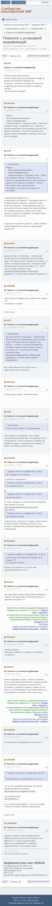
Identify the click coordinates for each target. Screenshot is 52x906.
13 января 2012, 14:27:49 (12, 767)
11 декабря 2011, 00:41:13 (13, 250)
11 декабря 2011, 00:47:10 (13, 293)
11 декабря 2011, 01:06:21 (15, 419)
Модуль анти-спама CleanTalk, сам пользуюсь (30, 627)
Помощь (15, 897)
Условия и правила (25, 897)
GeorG (10, 582)
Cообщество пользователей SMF (16, 10)
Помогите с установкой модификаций (19, 68)
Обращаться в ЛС (41, 622)
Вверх (5, 882)
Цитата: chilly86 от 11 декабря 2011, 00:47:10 (26, 554)
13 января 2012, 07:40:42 (12, 589)
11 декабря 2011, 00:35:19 (15, 158)
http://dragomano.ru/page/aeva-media (19, 791)
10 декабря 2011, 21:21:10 (13, 70)
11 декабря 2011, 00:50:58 (15, 327)
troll (9, 63)
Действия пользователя (38, 56)
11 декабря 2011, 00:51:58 (13, 389)
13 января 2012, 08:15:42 (12, 737)
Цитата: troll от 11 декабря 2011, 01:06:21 (25, 471)
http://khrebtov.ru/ (11, 799)
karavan (11, 103)
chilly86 (11, 286)
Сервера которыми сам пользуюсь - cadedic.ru (30, 629)
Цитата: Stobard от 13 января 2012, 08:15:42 (26, 773)
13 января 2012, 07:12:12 (12, 548)
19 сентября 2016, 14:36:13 (13, 830)
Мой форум (43, 624)
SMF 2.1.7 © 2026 (20, 900)
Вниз (4, 56)
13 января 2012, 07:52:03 (15, 644)
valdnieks (12, 823)
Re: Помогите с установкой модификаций (21, 107)
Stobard (11, 541)
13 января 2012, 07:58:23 (12, 674)
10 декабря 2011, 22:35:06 (13, 110)
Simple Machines (32, 900)
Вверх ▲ (37, 897)
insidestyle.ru (43, 613)
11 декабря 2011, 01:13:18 (13, 465)
